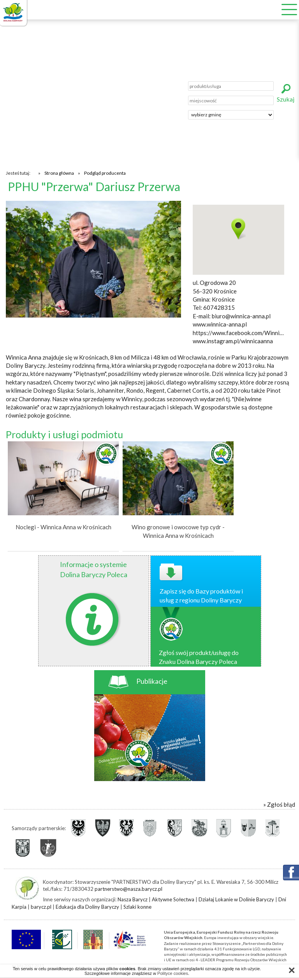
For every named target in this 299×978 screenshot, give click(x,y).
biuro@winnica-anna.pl (241, 316)
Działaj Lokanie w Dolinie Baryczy (236, 899)
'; (231, 114)
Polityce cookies (172, 973)
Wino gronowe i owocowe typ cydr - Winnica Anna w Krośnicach (178, 531)
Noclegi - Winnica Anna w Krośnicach (63, 526)
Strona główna (59, 173)
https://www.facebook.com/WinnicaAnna (238, 332)
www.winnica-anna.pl (220, 324)
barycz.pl (41, 907)
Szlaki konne (137, 907)
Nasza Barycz (133, 899)
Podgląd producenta (105, 173)
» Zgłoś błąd (279, 804)
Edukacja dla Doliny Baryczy (87, 907)
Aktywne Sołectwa (173, 899)
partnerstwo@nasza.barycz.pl (128, 889)
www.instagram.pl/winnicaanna (233, 340)
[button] (238, 229)
